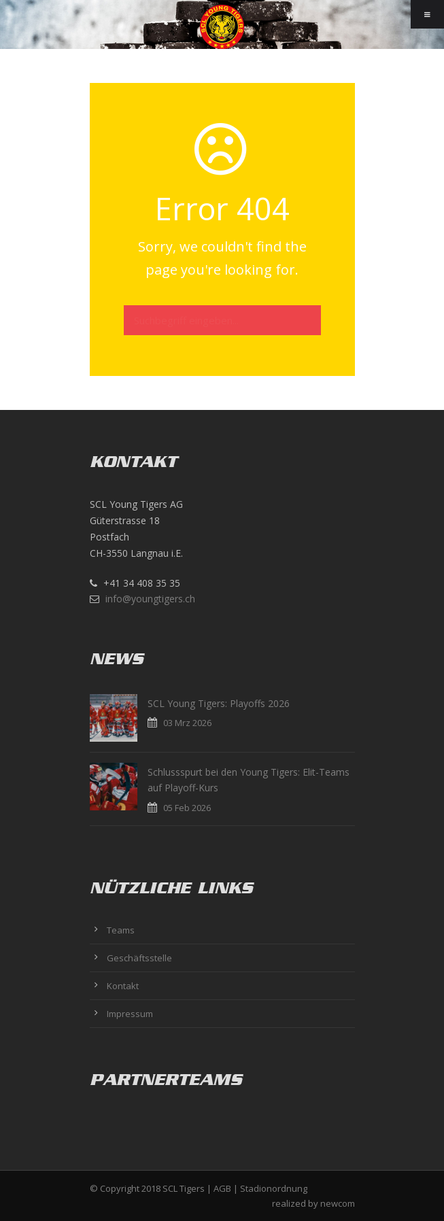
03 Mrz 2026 (187, 723)
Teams (121, 930)
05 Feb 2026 (187, 808)
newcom (337, 1203)
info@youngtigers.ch (150, 598)
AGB (222, 1188)
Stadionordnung (273, 1188)
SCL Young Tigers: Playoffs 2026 (219, 703)
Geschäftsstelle (139, 958)
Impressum (130, 1014)
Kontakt (123, 986)
